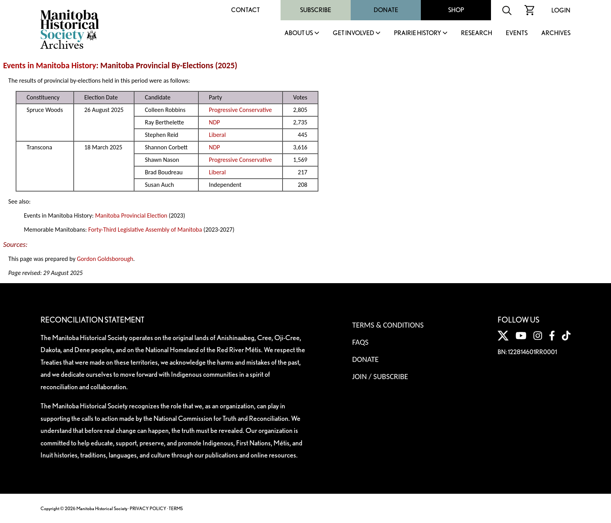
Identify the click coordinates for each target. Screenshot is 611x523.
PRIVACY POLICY (148, 508)
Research (476, 33)
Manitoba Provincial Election (131, 215)
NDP (214, 122)
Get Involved (353, 33)
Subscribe (315, 10)
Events (517, 33)
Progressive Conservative (240, 109)
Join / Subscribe (380, 376)
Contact (245, 10)
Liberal (217, 134)
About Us (298, 33)
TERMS (176, 508)
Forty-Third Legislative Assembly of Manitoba (145, 229)
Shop (456, 10)
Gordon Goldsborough (105, 258)
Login (560, 10)
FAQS (360, 342)
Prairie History (417, 33)
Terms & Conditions (388, 325)
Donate (386, 10)
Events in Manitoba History (49, 65)
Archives (555, 33)
